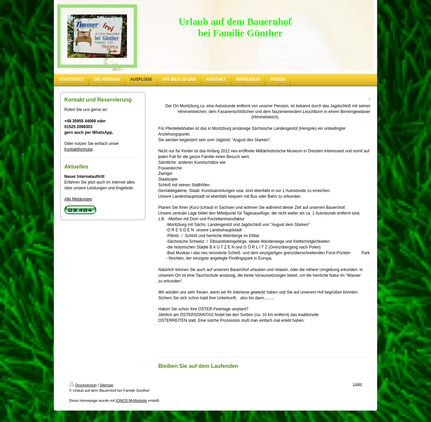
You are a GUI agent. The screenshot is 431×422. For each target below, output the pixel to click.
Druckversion (83, 385)
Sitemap (106, 385)
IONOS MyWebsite (131, 400)
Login (357, 384)
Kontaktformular (78, 149)
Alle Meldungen (78, 199)
